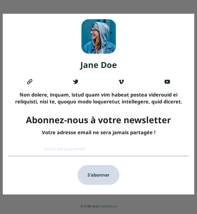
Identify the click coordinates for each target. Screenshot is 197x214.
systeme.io (108, 206)
